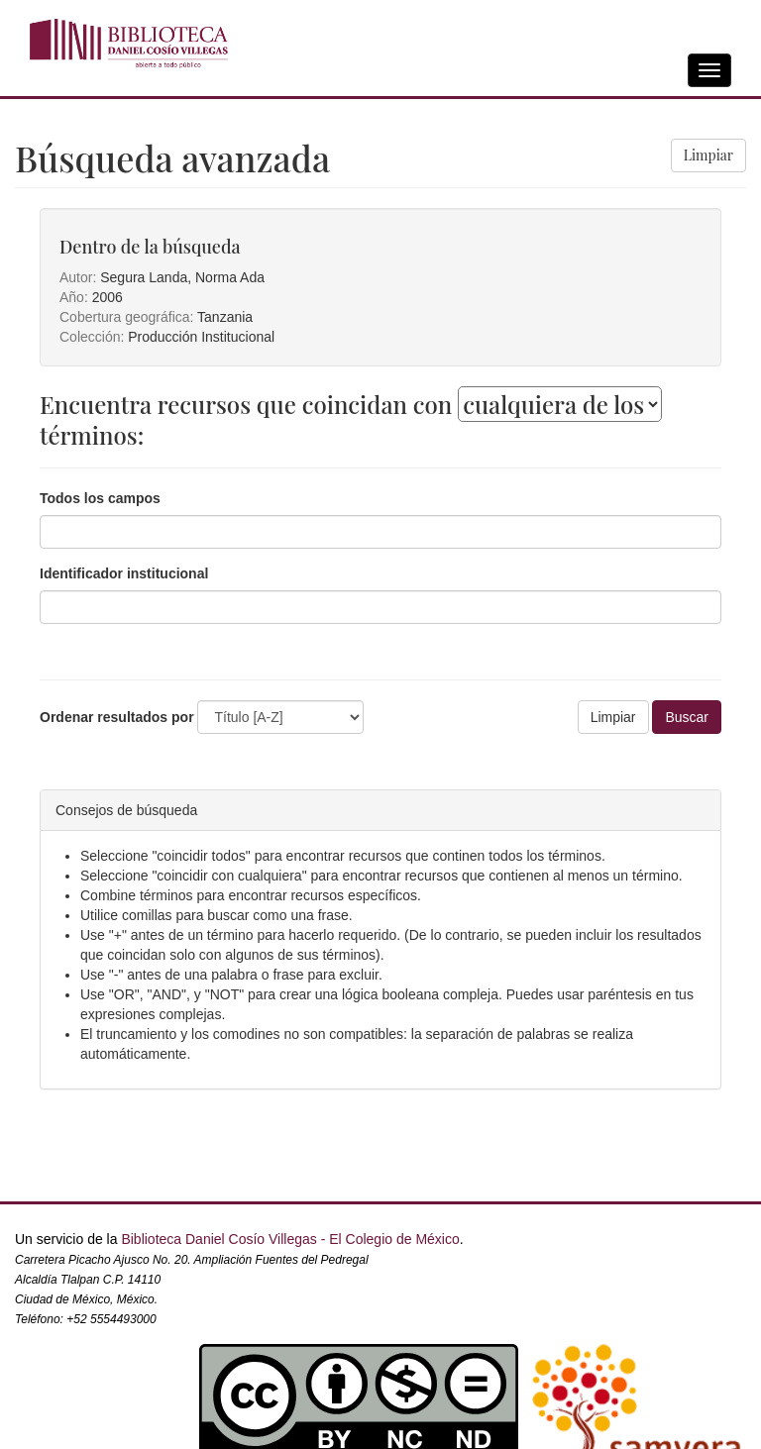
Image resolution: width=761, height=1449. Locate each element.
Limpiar (708, 155)
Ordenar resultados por (117, 717)
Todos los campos (100, 498)
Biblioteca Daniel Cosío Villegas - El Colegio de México (290, 1239)
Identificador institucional (124, 573)
